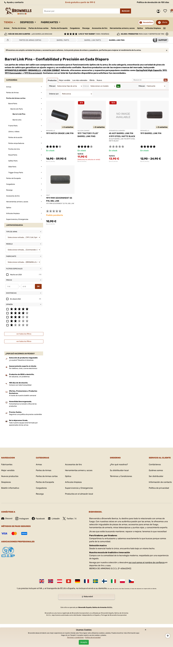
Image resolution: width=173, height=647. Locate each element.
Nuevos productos (9, 476)
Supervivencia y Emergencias (79, 488)
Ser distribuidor (156, 476)
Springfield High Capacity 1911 (151, 70)
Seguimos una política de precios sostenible (25, 414)
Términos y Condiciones (121, 476)
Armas (6, 28)
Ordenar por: (54, 94)
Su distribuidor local (119, 470)
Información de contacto (160, 482)
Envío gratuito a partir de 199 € (80, 2)
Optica (140, 28)
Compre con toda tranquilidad (20, 385)
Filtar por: (52, 86)
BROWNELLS (34, 70)
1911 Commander (13, 73)
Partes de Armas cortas (38, 28)
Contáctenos (155, 464)
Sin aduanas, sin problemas (19, 377)
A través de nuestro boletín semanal (22, 395)
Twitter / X (69, 518)
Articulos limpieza (153, 28)
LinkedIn (54, 518)
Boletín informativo (10, 488)
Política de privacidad (159, 488)
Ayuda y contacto (13, 2)
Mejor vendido (7, 470)
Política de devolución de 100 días (153, 2)
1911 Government (33, 73)
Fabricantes (49, 22)
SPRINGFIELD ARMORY (16, 70)
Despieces (27, 22)
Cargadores (75, 28)
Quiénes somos (156, 470)
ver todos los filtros (23, 334)
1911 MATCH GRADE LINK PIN (59, 133)
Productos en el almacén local (79, 494)
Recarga (85, 28)
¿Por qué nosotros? (119, 464)
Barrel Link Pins (50, 161)
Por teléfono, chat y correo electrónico (23, 368)
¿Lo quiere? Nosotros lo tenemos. (21, 360)
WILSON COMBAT (51, 70)
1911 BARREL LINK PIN (150, 133)
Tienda (8, 22)
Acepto (83, 642)
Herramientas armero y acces (122, 28)
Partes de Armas (19, 28)
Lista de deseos (165, 11)
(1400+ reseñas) (93, 34)
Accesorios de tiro (99, 28)
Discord (6, 518)
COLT (48, 195)
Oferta (164, 22)
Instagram (22, 518)
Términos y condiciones (75, 637)
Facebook (38, 518)
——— (164, 27)
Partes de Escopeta (59, 28)
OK (38, 286)
